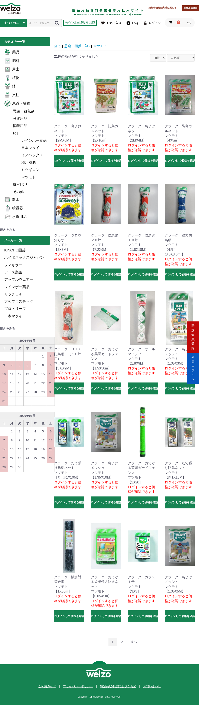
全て (57, 46)
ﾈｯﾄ (16, 133)
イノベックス (32, 155)
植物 (11, 78)
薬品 (11, 52)
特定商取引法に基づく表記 (118, 686)
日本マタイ (30, 148)
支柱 (11, 95)
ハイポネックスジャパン (24, 257)
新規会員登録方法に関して (163, 7)
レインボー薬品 (34, 141)
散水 (11, 200)
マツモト (28, 177)
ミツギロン (30, 170)
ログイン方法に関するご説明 (80, 22)
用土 (11, 69)
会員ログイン (193, 370)
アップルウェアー (18, 279)
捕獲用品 (20, 126)
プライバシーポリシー (78, 686)
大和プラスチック (18, 301)
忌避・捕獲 (17, 103)
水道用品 (15, 217)
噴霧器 (13, 208)
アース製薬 (13, 272)
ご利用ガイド (47, 686)
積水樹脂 (28, 163)
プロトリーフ (15, 309)
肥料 (11, 61)
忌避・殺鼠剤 (24, 111)
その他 (18, 192)
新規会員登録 (193, 334)
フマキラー (13, 265)
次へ (134, 642)
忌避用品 (20, 119)
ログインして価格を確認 (69, 160)
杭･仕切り (21, 184)
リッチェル (13, 294)
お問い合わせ (152, 686)
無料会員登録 (190, 8)
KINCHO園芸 (15, 250)
